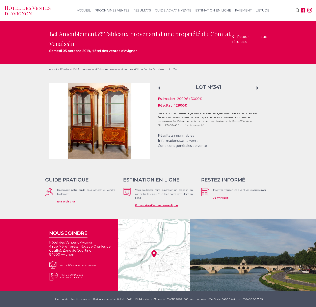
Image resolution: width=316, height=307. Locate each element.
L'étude (262, 10)
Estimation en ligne (213, 10)
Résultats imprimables (176, 135)
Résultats (142, 10)
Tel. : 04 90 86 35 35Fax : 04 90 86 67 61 (71, 276)
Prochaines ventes (112, 10)
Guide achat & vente (173, 10)
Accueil (84, 10)
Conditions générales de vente (182, 146)
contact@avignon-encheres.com (79, 265)
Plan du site (61, 299)
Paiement (243, 10)
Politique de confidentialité (108, 299)
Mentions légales (80, 299)
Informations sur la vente (178, 141)
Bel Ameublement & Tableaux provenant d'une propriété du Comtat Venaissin (118, 69)
